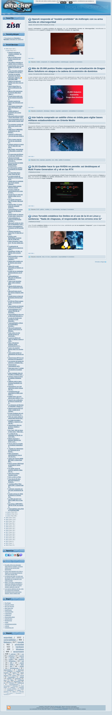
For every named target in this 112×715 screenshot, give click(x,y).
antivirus (6, 675)
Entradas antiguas (100, 262)
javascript (18, 678)
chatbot (38, 61)
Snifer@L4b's (8, 619)
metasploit (21, 687)
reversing (6, 691)
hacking (21, 659)
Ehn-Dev (22, 691)
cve (23, 654)
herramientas (14, 668)
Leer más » (31, 58)
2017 (7, 532)
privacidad (19, 644)
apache (22, 677)
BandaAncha (8, 620)
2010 (7, 545)
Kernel (22, 675)
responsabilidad (62, 256)
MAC (8, 681)
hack (18, 674)
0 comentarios (78, 61)
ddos (22, 664)
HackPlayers (8, 610)
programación (8, 669)
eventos (9, 678)
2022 (7, 523)
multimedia (21, 680)
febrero (9, 514)
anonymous (17, 681)
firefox (14, 672)
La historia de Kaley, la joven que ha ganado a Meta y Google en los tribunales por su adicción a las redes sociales (14, 578)
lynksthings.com (9, 627)
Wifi (11, 663)
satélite (61, 160)
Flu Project (8, 603)
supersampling (56, 209)
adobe (22, 672)
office (10, 674)
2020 (7, 527)
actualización (39, 110)
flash (12, 680)
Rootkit (22, 688)
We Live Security (9, 606)
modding (47, 209)
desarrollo (39, 256)
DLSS (38, 209)
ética (43, 256)
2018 (7, 530)
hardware (20, 647)
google (21, 642)
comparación (44, 61)
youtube (18, 671)
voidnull (7, 626)
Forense (11, 683)
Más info (63, 2)
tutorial (21, 656)
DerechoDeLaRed (10, 617)
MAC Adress (10, 693)
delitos (19, 690)
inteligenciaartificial (55, 61)
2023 (7, 521)
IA (49, 61)
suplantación (65, 110)
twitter (12, 664)
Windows (20, 649)
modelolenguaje (65, 61)
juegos (14, 675)
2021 (7, 525)
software (11, 656)
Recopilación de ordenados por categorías (13, 38)
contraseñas (11, 677)
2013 (7, 539)
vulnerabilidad (10, 640)
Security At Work (9, 604)
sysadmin (10, 671)
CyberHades (8, 613)
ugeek (6, 622)
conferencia (21, 683)
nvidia (11, 659)
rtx (51, 209)
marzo (9, 512)
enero (9, 516)
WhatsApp (12, 661)
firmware (6, 672)
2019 (7, 528)
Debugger (15, 685)
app (11, 666)
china (37, 160)
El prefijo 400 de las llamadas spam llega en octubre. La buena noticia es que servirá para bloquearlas (14, 567)
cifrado (21, 666)
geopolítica (48, 160)
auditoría (13, 687)
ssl (4, 683)
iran (53, 160)
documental (7, 685)
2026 (7, 48)
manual (12, 657)
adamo (14, 691)
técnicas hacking (11, 688)
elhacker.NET (58, 706)
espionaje (42, 160)
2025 (7, 517)
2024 (7, 519)
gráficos (42, 209)
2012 (7, 541)
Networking (21, 669)
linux (22, 657)
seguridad (9, 637)
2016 (7, 534)
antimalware (18, 693)
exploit (22, 663)
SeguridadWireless (14, 684)
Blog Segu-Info (9, 608)
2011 (7, 543)
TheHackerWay (9, 611)
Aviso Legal (65, 707)
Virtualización (10, 690)
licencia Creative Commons (61, 709)
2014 (7, 538)
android (13, 654)
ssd (23, 661)
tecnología (63, 209)
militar (56, 160)
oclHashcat (6, 694)
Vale (70, 2)
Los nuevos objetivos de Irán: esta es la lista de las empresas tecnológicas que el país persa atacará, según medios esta (14, 591)
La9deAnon (8, 615)
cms (5, 680)
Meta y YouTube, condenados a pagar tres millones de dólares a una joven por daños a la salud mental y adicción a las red (13, 585)
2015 (7, 536)
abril (8, 50)
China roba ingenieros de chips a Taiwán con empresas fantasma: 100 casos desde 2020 (14, 573)
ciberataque (47, 110)
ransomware (18, 651)
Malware (8, 642)
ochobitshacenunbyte (10, 624)
